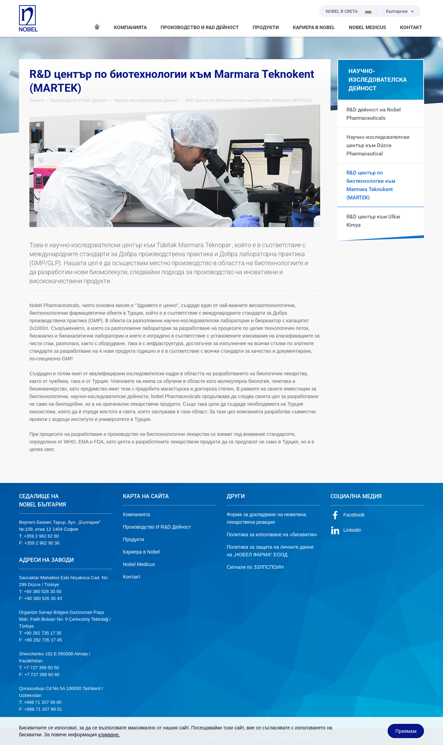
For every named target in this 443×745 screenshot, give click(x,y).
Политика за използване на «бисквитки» (272, 534)
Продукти (133, 539)
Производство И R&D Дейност (79, 100)
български (396, 11)
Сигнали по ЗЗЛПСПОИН (255, 567)
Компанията (136, 514)
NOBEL (28, 18)
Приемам (405, 731)
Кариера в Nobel (141, 552)
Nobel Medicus (139, 564)
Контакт (131, 577)
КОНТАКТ (411, 27)
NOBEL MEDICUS (367, 27)
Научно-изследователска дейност (146, 100)
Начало (36, 100)
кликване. (109, 734)
